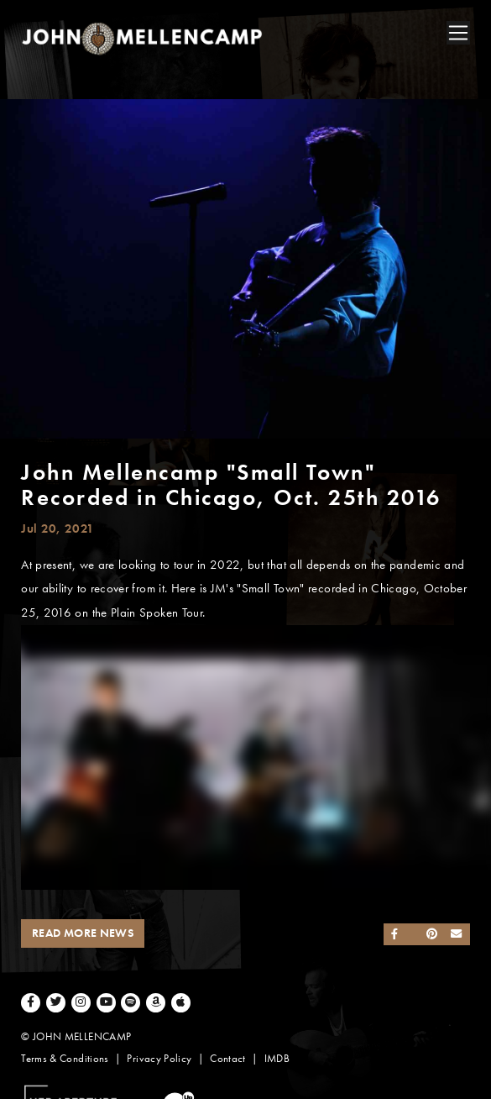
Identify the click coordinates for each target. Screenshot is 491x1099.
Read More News (82, 933)
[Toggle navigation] (458, 33)
